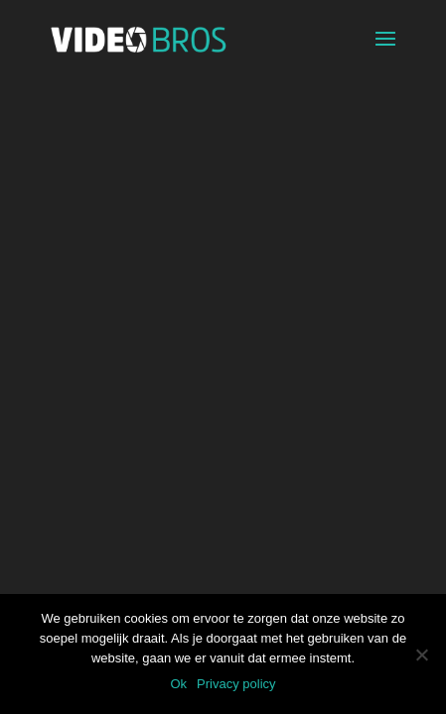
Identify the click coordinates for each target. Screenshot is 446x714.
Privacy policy (236, 683)
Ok (178, 683)
